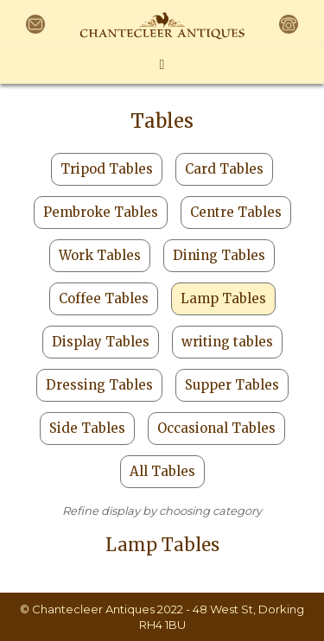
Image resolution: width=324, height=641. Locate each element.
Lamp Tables (223, 298)
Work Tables (100, 255)
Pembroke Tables (100, 212)
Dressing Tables (99, 385)
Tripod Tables (106, 169)
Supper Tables (232, 385)
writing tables (227, 341)
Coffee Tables (104, 298)
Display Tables (100, 341)
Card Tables (224, 169)
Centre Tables (236, 212)
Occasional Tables (216, 428)
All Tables (162, 471)
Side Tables (87, 428)
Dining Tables (219, 255)
